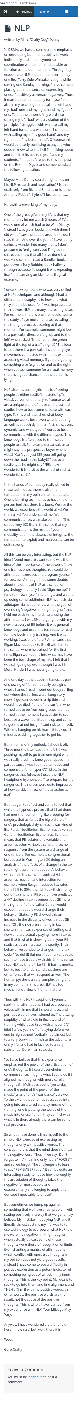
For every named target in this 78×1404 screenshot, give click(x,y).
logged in (35, 1377)
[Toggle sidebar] (66, 11)
